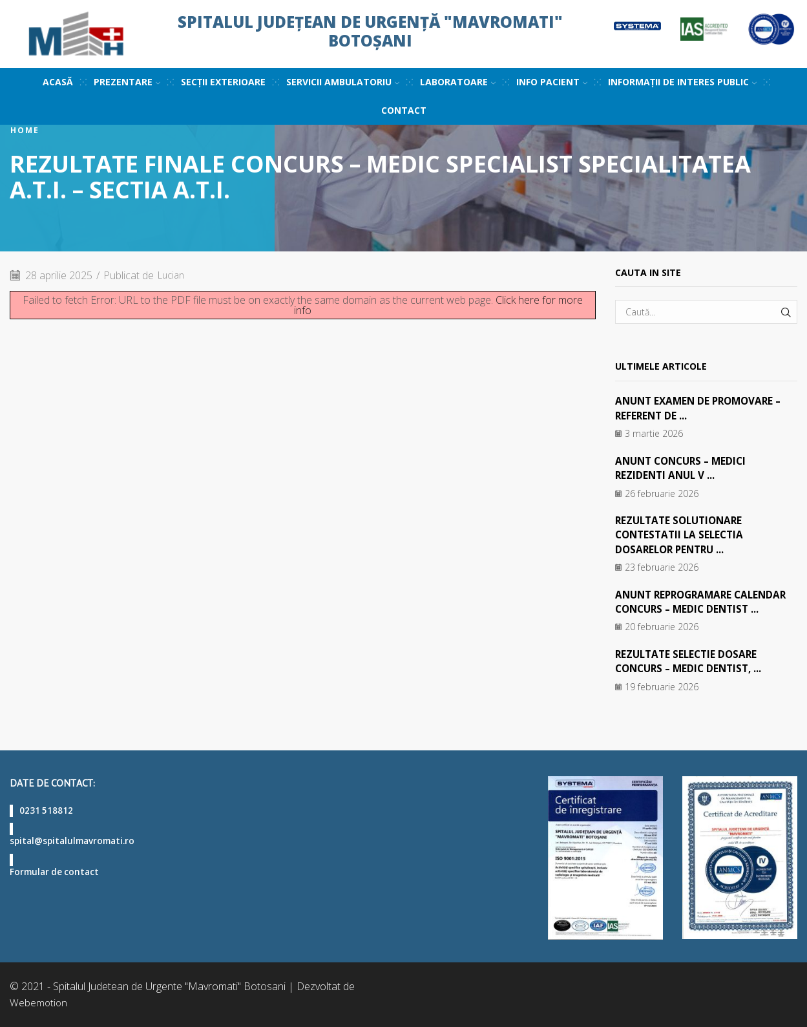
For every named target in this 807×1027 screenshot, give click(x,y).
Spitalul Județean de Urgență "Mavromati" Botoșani (370, 31)
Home (24, 130)
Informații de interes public (682, 82)
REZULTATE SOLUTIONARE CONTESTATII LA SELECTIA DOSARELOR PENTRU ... (682, 534)
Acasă (58, 82)
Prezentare (127, 82)
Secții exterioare (223, 82)
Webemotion (39, 1002)
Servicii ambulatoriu (342, 82)
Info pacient (551, 82)
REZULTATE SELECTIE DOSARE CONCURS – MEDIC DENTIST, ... (692, 660)
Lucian (173, 275)
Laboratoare (458, 82)
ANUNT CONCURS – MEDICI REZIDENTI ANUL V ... (684, 468)
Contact (403, 110)
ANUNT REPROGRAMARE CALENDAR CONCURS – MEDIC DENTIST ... (705, 601)
